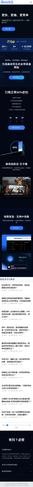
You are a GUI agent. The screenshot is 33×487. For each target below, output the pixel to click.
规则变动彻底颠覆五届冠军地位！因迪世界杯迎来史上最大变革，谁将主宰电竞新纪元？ (16, 346)
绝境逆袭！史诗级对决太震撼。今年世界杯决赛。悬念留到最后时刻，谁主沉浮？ (16, 314)
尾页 (16, 427)
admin (5, 290)
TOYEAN (26, 485)
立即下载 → (8, 29)
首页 (4, 425)
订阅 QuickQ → (16, 127)
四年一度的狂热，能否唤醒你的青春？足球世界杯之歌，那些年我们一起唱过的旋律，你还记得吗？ (16, 330)
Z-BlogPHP (14, 485)
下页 (29, 425)
